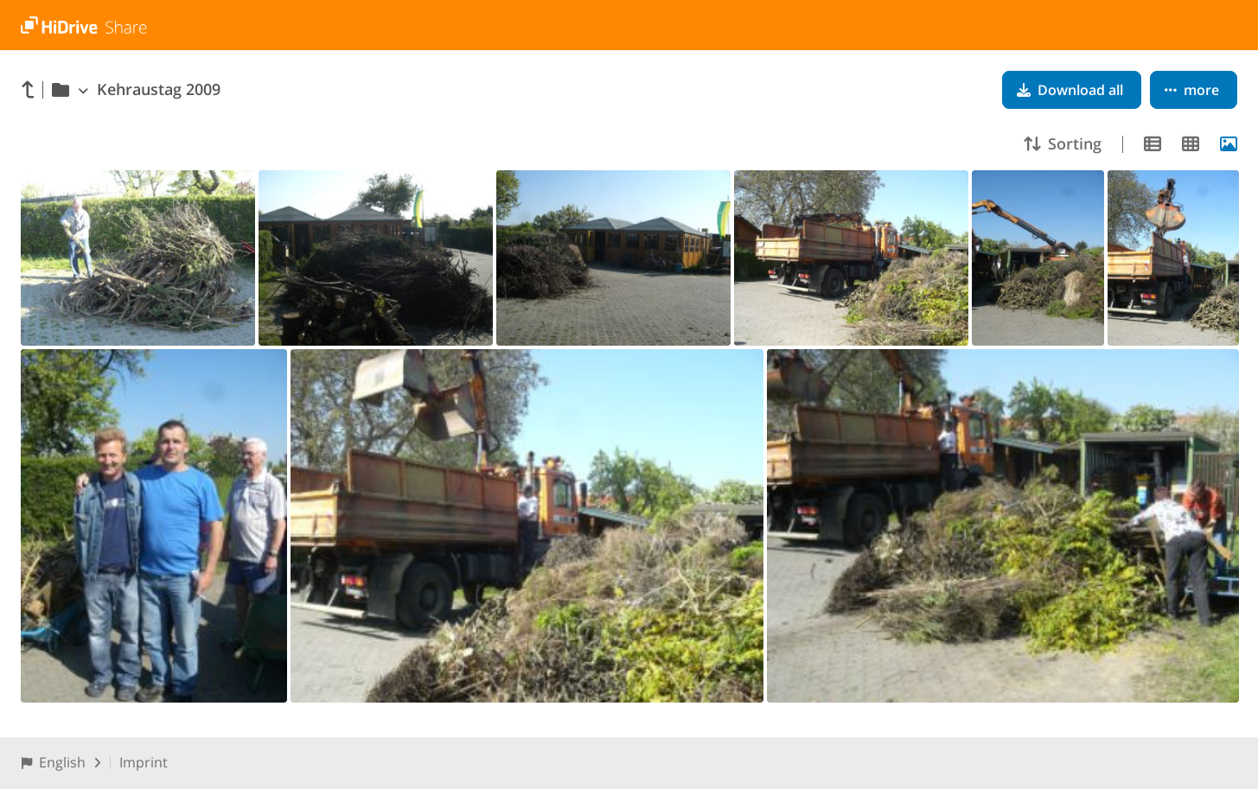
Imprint (143, 762)
